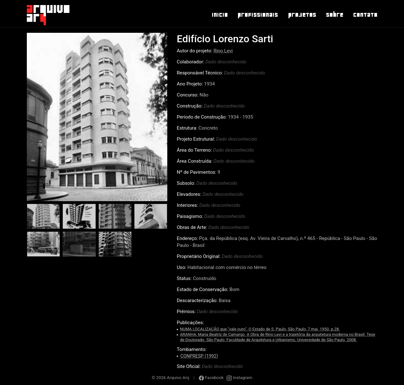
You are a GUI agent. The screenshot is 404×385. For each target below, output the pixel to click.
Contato (365, 14)
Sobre (334, 14)
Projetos (302, 14)
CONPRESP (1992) (199, 356)
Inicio (219, 14)
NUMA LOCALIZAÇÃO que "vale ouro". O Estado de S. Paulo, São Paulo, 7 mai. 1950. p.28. (260, 329)
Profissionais (257, 14)
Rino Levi (223, 51)
